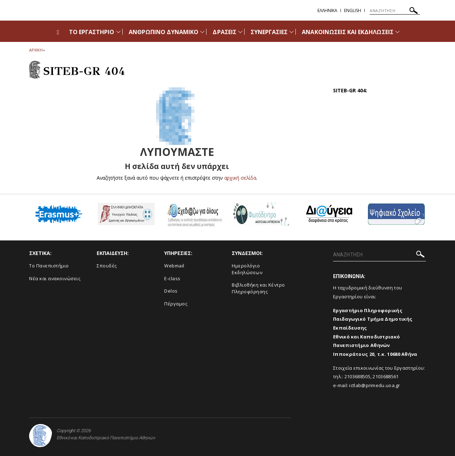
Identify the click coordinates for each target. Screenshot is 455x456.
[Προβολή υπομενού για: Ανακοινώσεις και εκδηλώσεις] (397, 31)
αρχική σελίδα (240, 177)
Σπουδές (107, 265)
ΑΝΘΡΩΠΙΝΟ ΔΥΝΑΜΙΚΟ (164, 32)
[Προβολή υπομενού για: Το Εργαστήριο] (118, 31)
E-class (172, 278)
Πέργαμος (175, 303)
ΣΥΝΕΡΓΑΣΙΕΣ (269, 32)
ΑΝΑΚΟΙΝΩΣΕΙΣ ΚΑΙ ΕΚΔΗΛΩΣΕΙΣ (347, 32)
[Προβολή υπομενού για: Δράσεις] (240, 31)
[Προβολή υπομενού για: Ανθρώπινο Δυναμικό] (202, 31)
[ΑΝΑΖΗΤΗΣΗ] (395, 11)
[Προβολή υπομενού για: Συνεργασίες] (291, 31)
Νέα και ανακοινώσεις (54, 278)
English (352, 10)
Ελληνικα (327, 10)
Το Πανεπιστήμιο (49, 265)
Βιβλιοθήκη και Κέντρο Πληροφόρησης (258, 288)
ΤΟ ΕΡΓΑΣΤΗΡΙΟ (91, 32)
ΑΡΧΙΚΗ (35, 50)
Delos (171, 291)
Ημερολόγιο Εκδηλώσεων (247, 269)
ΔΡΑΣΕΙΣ (224, 32)
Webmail (174, 265)
